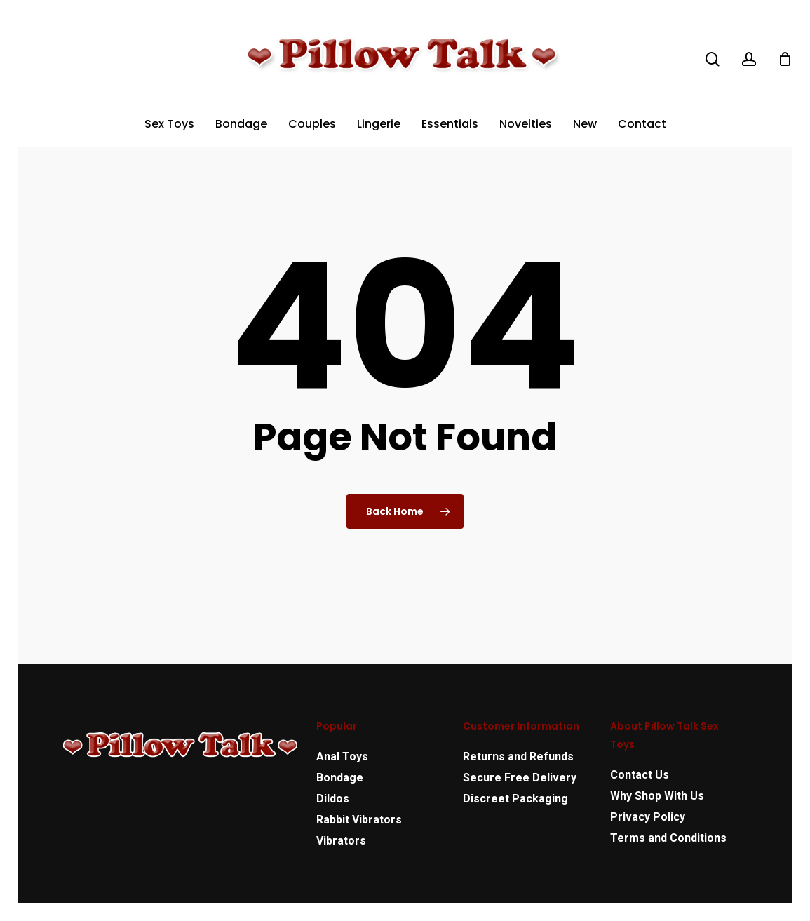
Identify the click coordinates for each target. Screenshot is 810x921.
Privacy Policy (647, 816)
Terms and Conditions (668, 838)
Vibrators (341, 840)
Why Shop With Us (657, 795)
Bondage (339, 777)
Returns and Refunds (518, 756)
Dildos (332, 798)
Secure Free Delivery (519, 777)
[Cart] (784, 59)
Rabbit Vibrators (359, 819)
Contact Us (639, 774)
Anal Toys (342, 756)
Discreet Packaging (515, 798)
